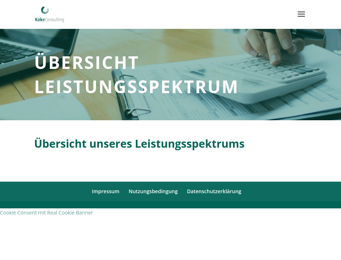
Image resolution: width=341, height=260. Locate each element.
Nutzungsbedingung (153, 191)
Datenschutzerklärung (214, 191)
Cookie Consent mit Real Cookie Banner (46, 212)
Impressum (105, 191)
